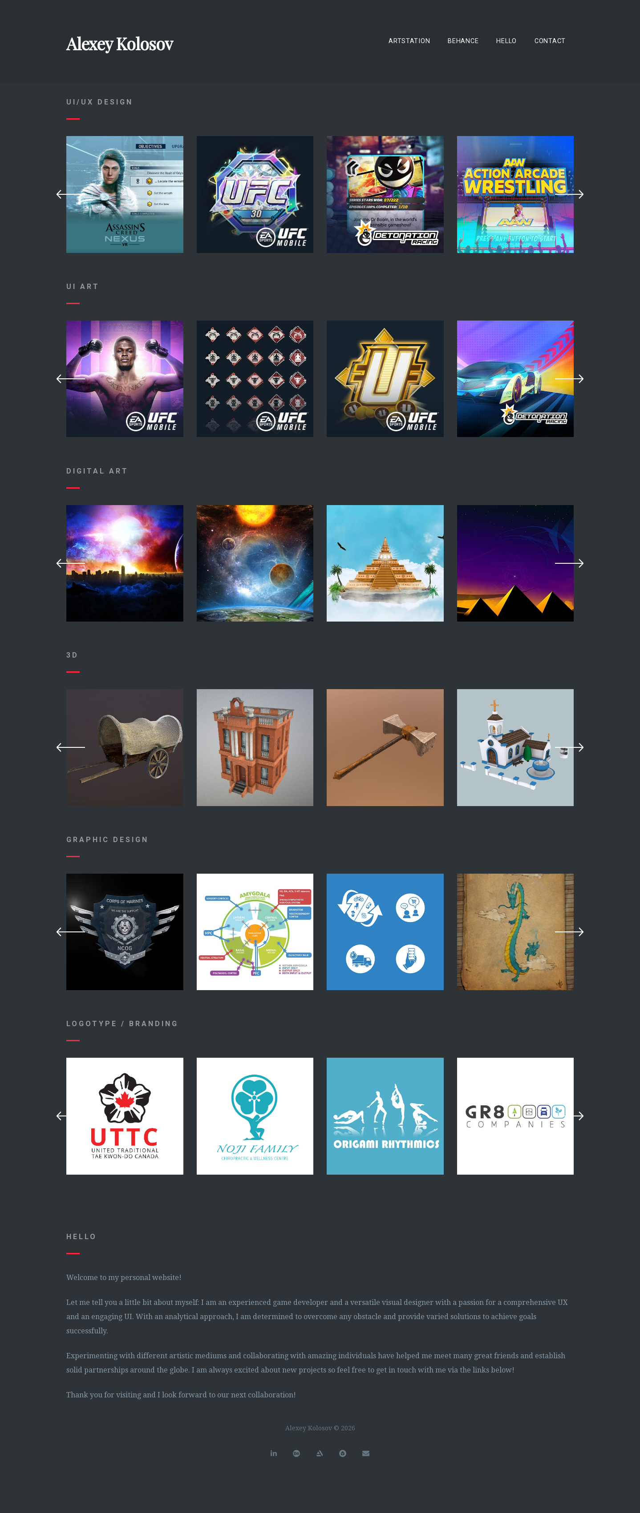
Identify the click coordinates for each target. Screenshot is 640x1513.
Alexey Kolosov (119, 43)
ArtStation (409, 41)
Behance (463, 41)
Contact (550, 41)
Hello (506, 41)
